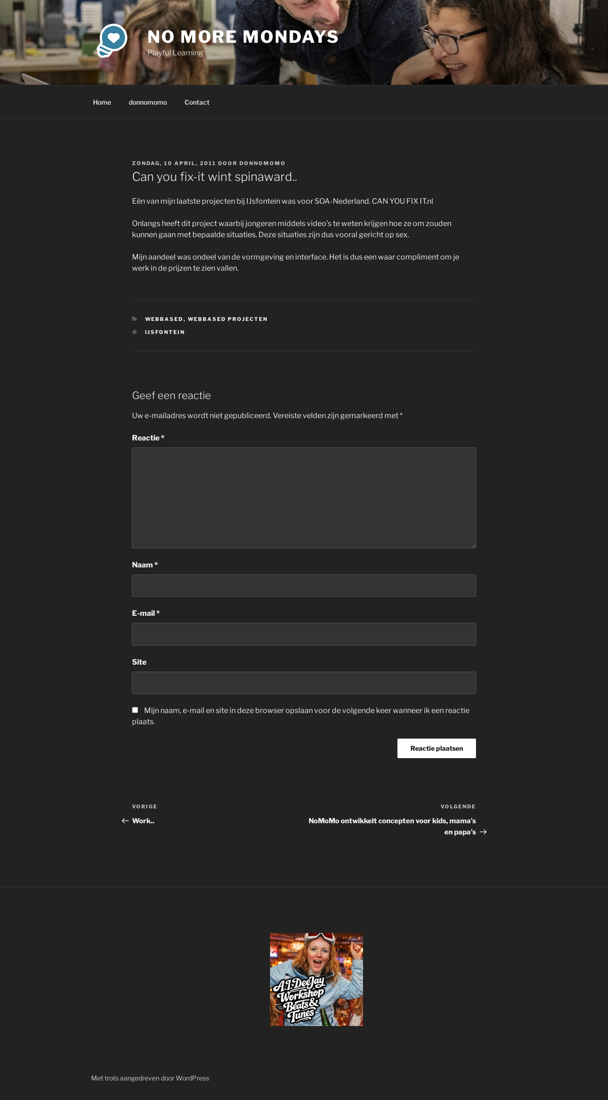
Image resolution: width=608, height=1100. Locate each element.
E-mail (146, 613)
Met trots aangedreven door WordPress (150, 1078)
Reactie (148, 437)
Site (139, 662)
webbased (164, 319)
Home (102, 102)
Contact (197, 102)
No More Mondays (243, 37)
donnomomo (148, 102)
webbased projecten (228, 319)
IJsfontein (165, 332)
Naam (145, 564)
